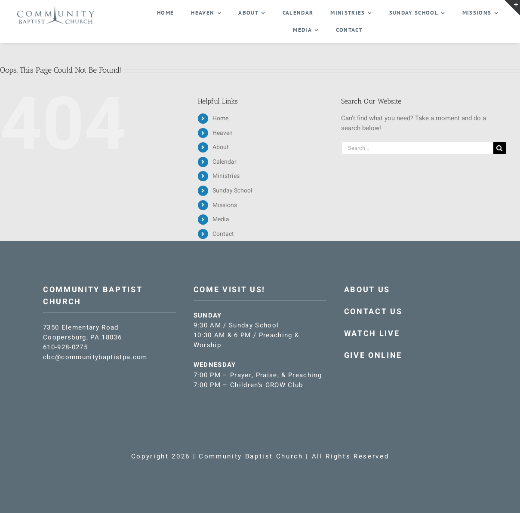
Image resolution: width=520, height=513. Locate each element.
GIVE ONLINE (373, 355)
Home (220, 118)
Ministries (226, 175)
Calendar (224, 161)
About (220, 147)
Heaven (222, 132)
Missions (224, 205)
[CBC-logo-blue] (56, 9)
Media (220, 219)
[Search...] (417, 148)
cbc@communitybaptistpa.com (95, 357)
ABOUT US (367, 290)
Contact (223, 233)
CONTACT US (373, 312)
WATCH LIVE (372, 333)
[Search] (499, 148)
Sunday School (232, 190)
